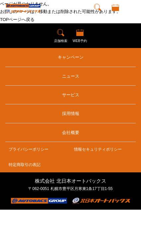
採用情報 (70, 113)
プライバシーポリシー (28, 149)
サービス (70, 94)
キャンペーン (71, 57)
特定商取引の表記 (24, 164)
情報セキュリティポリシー (98, 149)
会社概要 (70, 132)
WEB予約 (115, 15)
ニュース (70, 76)
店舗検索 (97, 15)
